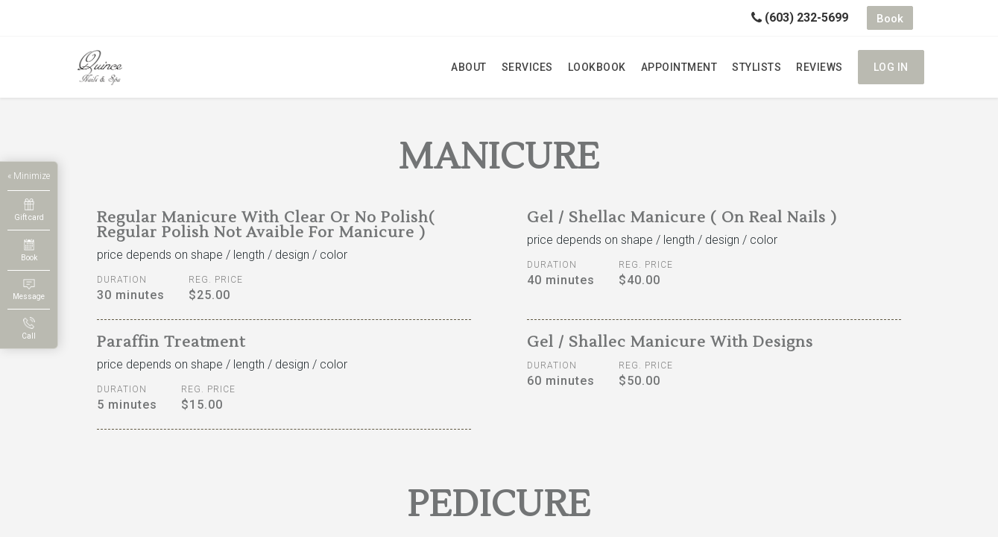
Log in (891, 67)
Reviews (819, 67)
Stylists (756, 67)
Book (890, 18)
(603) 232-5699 (799, 17)
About (469, 67)
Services (527, 67)
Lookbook (597, 67)
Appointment (679, 67)
